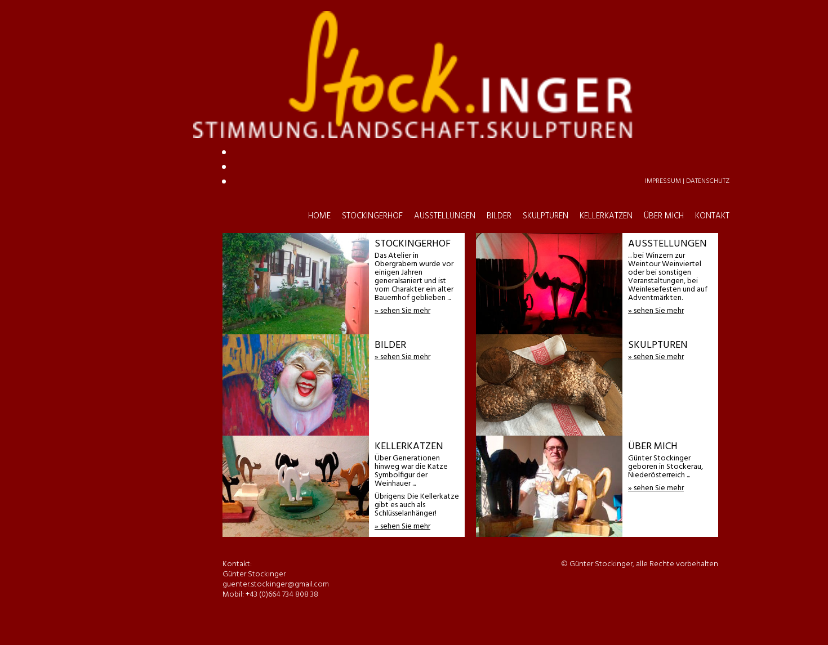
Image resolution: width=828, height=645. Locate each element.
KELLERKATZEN (606, 67)
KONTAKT (712, 67)
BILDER (499, 67)
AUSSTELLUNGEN (444, 67)
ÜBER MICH (664, 67)
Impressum (663, 32)
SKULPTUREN (545, 67)
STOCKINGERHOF (372, 67)
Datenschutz (707, 32)
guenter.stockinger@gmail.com (402, 124)
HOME (319, 67)
